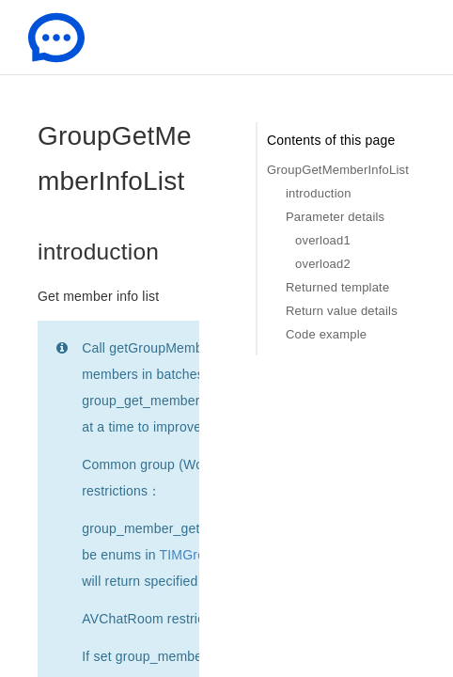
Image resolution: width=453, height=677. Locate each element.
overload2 (323, 264)
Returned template (337, 287)
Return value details (342, 311)
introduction (318, 193)
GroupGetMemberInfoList (338, 170)
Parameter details (335, 217)
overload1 (323, 240)
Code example (326, 334)
